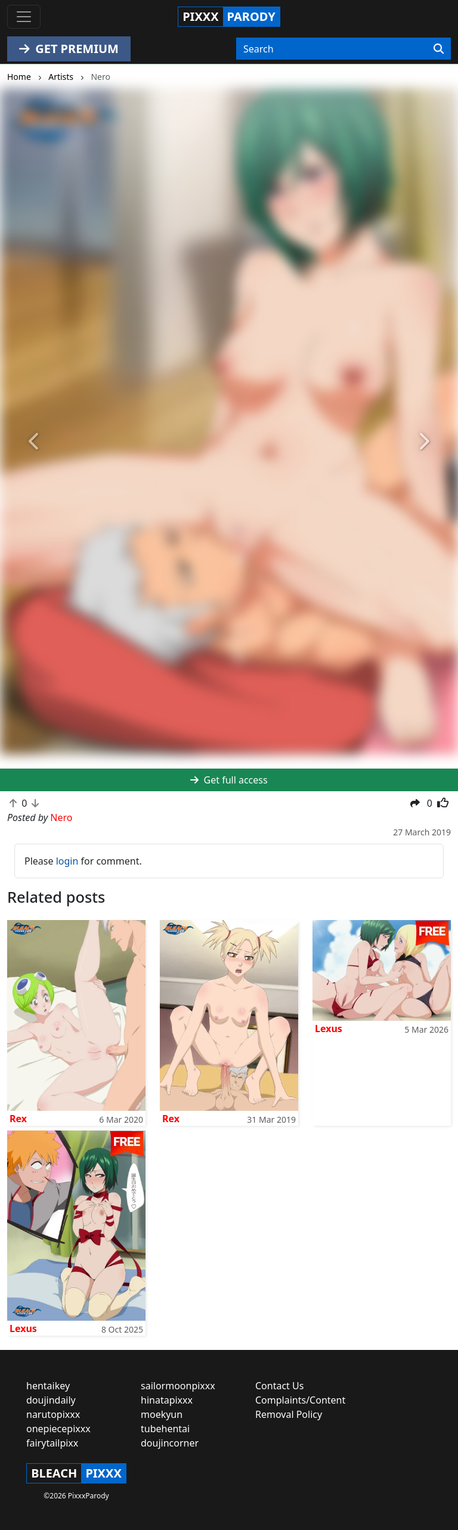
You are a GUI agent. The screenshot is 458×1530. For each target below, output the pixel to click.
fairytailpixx (52, 1443)
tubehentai (165, 1428)
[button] (34, 442)
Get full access (228, 779)
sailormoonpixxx (178, 1385)
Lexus (328, 1028)
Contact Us (279, 1385)
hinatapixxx (167, 1400)
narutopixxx (53, 1414)
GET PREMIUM (69, 49)
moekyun (161, 1414)
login (67, 861)
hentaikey (48, 1385)
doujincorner (170, 1443)
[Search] (438, 49)
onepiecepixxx (58, 1428)
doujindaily (51, 1400)
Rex (18, 1118)
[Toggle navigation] (24, 17)
